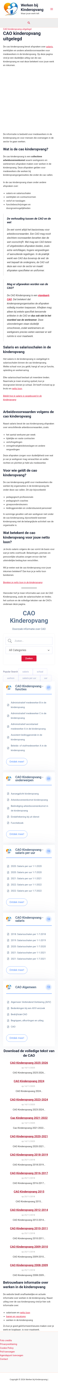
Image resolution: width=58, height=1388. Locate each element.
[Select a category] (29, 650)
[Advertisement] (29, 99)
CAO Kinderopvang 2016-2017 (29, 1173)
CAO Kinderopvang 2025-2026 (29, 1062)
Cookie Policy (6, 1348)
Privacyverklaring (8, 1344)
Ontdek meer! (16, 761)
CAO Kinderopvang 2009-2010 (29, 1246)
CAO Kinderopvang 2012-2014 (29, 1209)
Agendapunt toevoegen (11, 1355)
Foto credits (6, 1340)
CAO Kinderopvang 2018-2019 (29, 1154)
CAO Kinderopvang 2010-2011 (29, 1228)
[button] (29, 23)
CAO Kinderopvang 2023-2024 (29, 1099)
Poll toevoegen (7, 1351)
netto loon (17, 388)
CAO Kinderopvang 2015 (29, 1191)
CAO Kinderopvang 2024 (29, 1081)
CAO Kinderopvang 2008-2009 (29, 1265)
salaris (49, 46)
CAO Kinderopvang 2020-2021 (29, 1136)
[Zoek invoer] (31, 641)
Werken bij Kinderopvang (32, 7)
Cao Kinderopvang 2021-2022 (29, 1117)
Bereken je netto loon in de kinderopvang (22, 582)
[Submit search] (28, 659)
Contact (4, 1359)
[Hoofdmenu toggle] (51, 9)
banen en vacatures (16, 1316)
